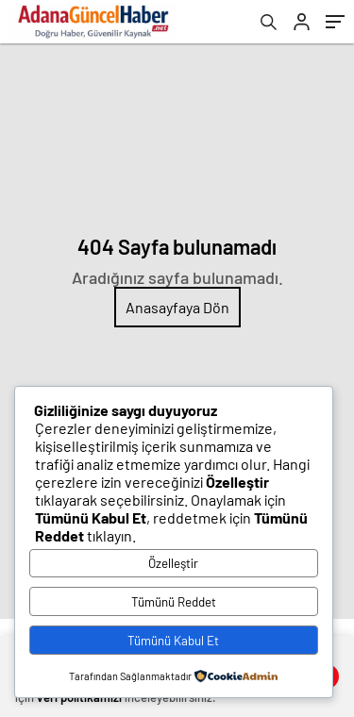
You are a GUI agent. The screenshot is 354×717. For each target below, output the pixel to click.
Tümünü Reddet (173, 601)
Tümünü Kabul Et (173, 640)
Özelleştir (173, 563)
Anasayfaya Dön (177, 307)
